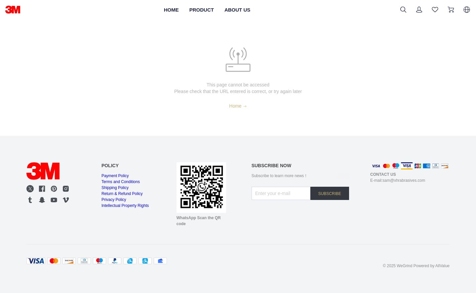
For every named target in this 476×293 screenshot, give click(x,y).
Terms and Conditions (122, 183)
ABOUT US (244, 9)
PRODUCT (199, 9)
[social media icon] (30, 188)
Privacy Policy (114, 204)
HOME (163, 9)
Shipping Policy (116, 190)
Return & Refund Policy (124, 197)
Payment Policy (116, 176)
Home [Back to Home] (238, 106)
